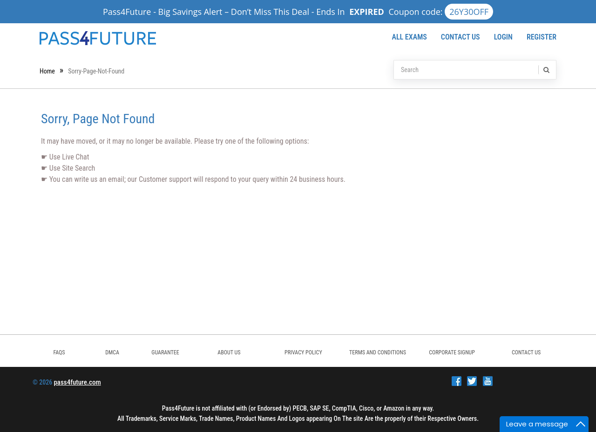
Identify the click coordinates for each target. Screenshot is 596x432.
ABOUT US (228, 352)
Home (47, 71)
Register (541, 37)
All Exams (409, 37)
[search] (545, 69)
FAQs (59, 352)
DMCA (112, 352)
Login (503, 37)
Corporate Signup (452, 352)
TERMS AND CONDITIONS (377, 352)
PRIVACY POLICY (303, 352)
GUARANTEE (165, 352)
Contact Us (460, 37)
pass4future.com (77, 382)
